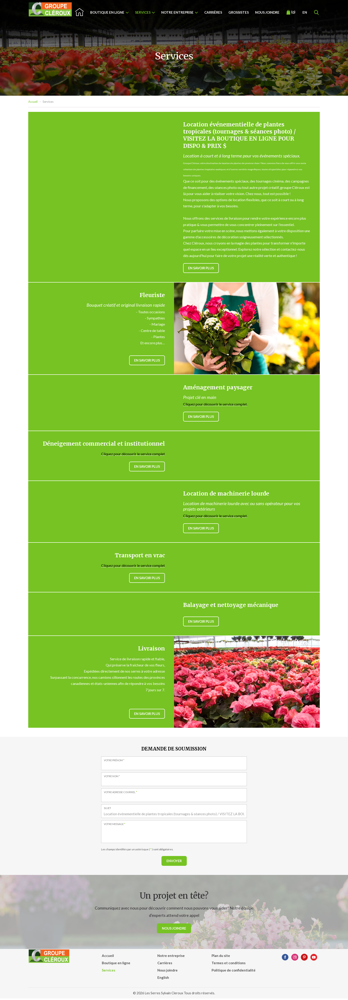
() (291, 12)
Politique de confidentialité (234, 972)
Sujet (107, 809)
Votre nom (112, 777)
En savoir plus (201, 268)
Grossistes (238, 12)
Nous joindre (267, 12)
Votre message (115, 825)
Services (143, 12)
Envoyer (174, 862)
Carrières (213, 12)
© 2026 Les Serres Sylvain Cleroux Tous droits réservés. (174, 994)
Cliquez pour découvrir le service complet (132, 454)
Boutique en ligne (107, 12)
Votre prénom (114, 761)
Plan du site (221, 957)
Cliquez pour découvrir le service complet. (215, 404)
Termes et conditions (229, 964)
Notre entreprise (177, 12)
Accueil (33, 101)
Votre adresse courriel (121, 793)
